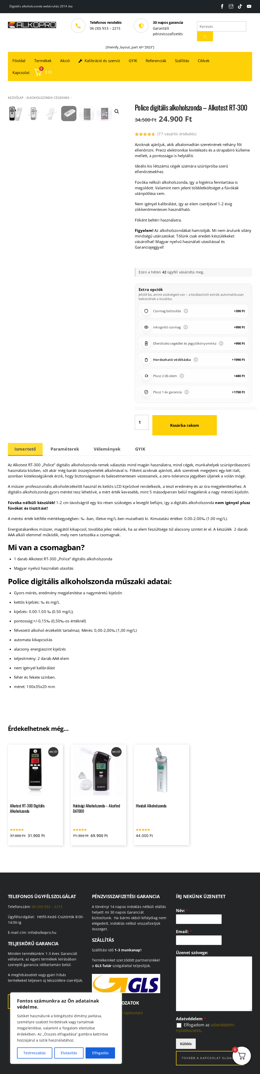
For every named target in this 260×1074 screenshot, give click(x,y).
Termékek (43, 60)
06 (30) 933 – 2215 (47, 906)
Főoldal (19, 60)
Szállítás (182, 60)
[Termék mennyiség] (142, 422)
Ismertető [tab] (25, 449)
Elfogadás (100, 1052)
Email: (184, 931)
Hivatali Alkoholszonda (151, 805)
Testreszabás (34, 1052)
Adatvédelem (191, 1019)
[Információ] (186, 311)
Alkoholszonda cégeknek (48, 98)
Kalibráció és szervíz (99, 60)
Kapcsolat (20, 72)
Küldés (186, 1043)
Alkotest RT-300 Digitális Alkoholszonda (27, 808)
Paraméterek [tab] (65, 449)
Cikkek (203, 60)
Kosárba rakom (184, 425)
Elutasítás (69, 1052)
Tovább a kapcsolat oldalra (210, 1058)
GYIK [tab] (140, 449)
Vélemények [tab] (107, 449)
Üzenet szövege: (192, 952)
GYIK (133, 60)
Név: (182, 910)
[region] (66, 1028)
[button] (116, 111)
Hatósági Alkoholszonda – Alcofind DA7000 (96, 808)
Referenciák (156, 60)
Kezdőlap (15, 98)
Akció (65, 60)
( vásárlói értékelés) (176, 133)
